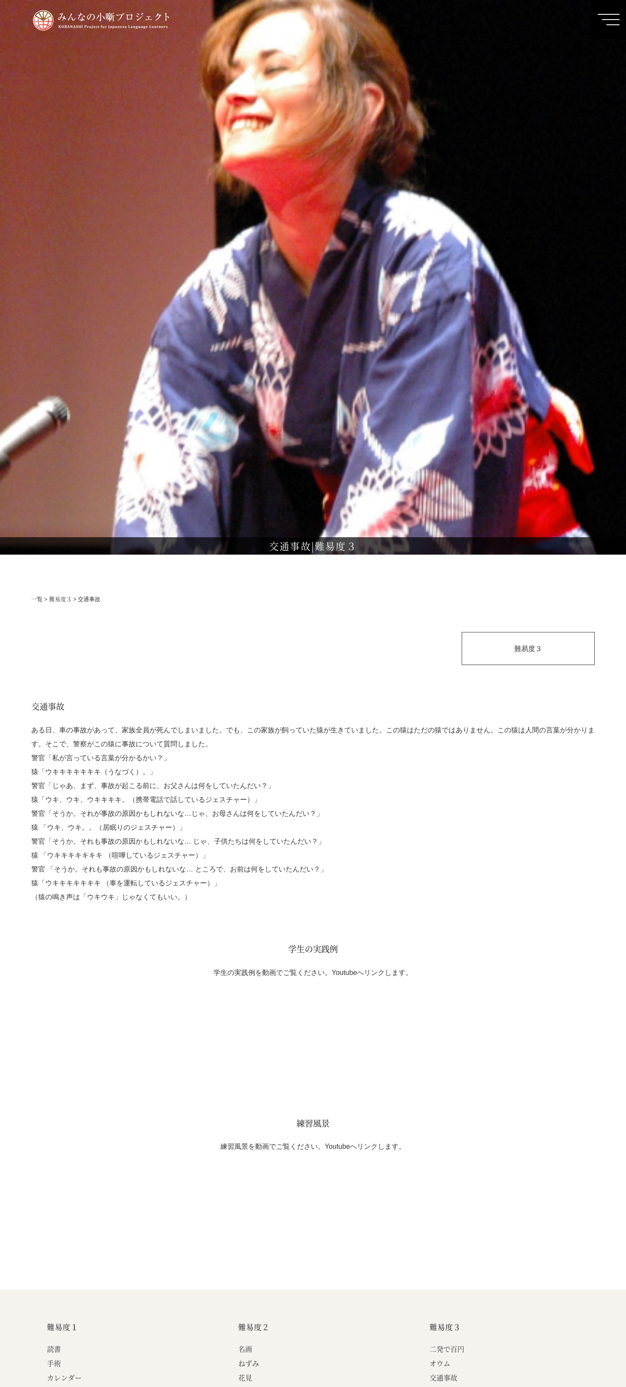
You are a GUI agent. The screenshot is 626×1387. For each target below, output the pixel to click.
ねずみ (248, 1363)
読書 (54, 1349)
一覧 (37, 599)
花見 (245, 1378)
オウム (440, 1363)
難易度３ (60, 599)
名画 (245, 1349)
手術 (54, 1363)
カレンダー (64, 1378)
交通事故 (443, 1378)
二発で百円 (447, 1349)
